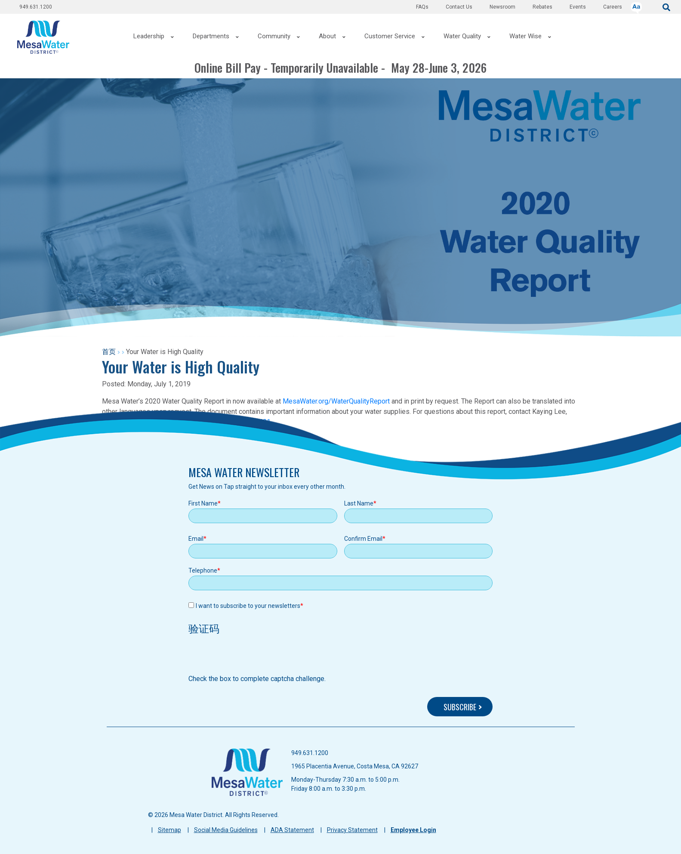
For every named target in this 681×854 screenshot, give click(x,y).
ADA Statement (292, 829)
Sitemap (169, 829)
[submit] (666, 6)
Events (578, 7)
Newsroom (502, 7)
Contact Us (459, 7)
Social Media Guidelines (226, 829)
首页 (109, 352)
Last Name (358, 503)
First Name (203, 503)
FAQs (422, 7)
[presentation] (253, 657)
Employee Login (413, 829)
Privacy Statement (352, 829)
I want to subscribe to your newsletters (248, 605)
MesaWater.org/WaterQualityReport (336, 401)
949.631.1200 (35, 7)
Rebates (542, 7)
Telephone (202, 570)
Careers (612, 7)
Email (195, 538)
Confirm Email (363, 538)
